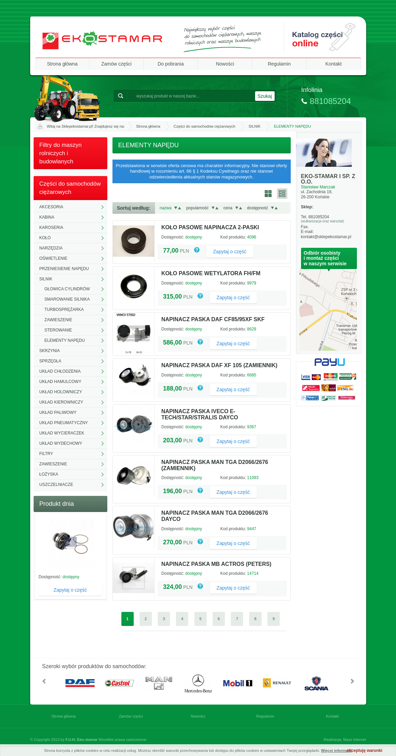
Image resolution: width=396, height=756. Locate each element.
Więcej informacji (336, 750)
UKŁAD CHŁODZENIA (60, 371)
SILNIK (255, 126)
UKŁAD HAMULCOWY (60, 381)
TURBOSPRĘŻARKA (64, 309)
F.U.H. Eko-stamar (81, 739)
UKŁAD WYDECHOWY (60, 443)
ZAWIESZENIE (58, 319)
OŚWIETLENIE (53, 258)
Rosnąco (179, 208)
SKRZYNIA (49, 350)
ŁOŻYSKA (48, 474)
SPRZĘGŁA (50, 361)
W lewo (44, 681)
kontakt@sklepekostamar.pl (326, 236)
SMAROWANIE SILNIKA (67, 299)
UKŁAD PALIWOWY (57, 412)
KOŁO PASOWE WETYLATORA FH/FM (211, 273)
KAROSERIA (51, 227)
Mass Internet (354, 739)
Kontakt (333, 64)
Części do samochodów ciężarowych (204, 126)
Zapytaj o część (70, 590)
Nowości (225, 64)
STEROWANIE (58, 330)
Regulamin (279, 64)
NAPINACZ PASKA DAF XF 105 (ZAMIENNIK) (219, 365)
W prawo (352, 681)
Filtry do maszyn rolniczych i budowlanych (60, 153)
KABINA (47, 217)
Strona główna (62, 64)
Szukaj (264, 96)
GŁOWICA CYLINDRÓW (67, 289)
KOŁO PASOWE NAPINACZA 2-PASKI (210, 227)
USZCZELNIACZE (56, 484)
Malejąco (175, 208)
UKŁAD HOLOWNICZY (60, 391)
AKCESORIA (51, 207)
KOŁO (45, 237)
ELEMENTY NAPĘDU (65, 340)
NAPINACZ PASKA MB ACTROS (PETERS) (216, 564)
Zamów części (116, 64)
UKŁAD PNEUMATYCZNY (63, 422)
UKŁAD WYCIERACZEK (61, 433)
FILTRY (46, 453)
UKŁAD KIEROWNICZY (61, 402)
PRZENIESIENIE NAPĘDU (64, 268)
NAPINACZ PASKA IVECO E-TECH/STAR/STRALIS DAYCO (199, 414)
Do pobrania (171, 64)
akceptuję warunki (364, 750)
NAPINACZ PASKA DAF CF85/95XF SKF (213, 319)
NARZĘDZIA (51, 248)
